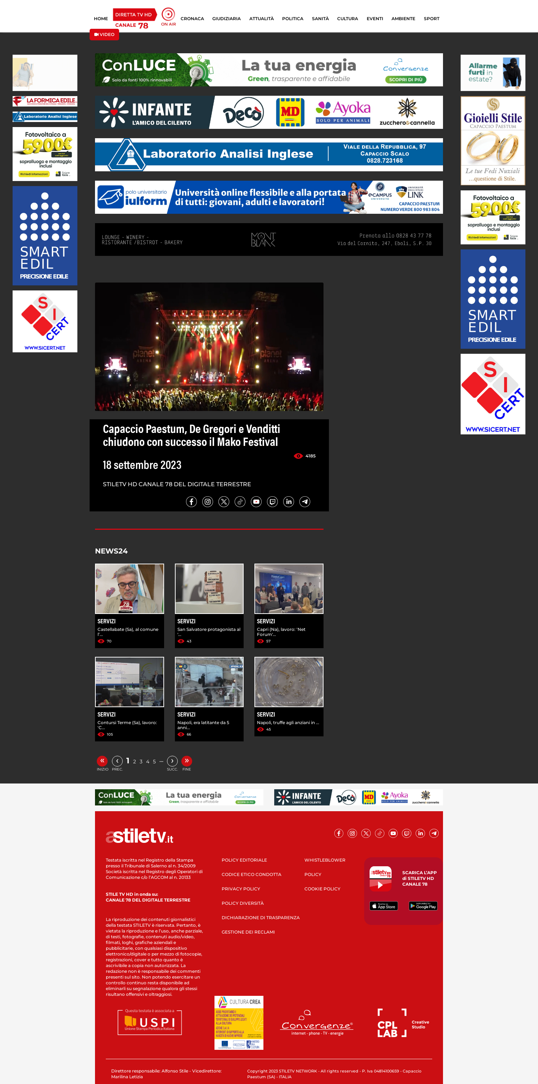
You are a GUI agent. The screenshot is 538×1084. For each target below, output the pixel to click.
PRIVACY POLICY (241, 888)
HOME (101, 18)
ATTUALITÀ (261, 18)
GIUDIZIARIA (226, 18)
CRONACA (192, 18)
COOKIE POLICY (322, 888)
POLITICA (292, 18)
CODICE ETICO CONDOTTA (251, 874)
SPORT (431, 18)
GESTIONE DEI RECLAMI (248, 932)
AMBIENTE (403, 18)
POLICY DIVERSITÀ (243, 903)
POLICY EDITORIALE (244, 860)
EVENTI (375, 18)
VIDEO (104, 34)
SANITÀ (320, 18)
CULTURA (347, 18)
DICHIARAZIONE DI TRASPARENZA (261, 917)
